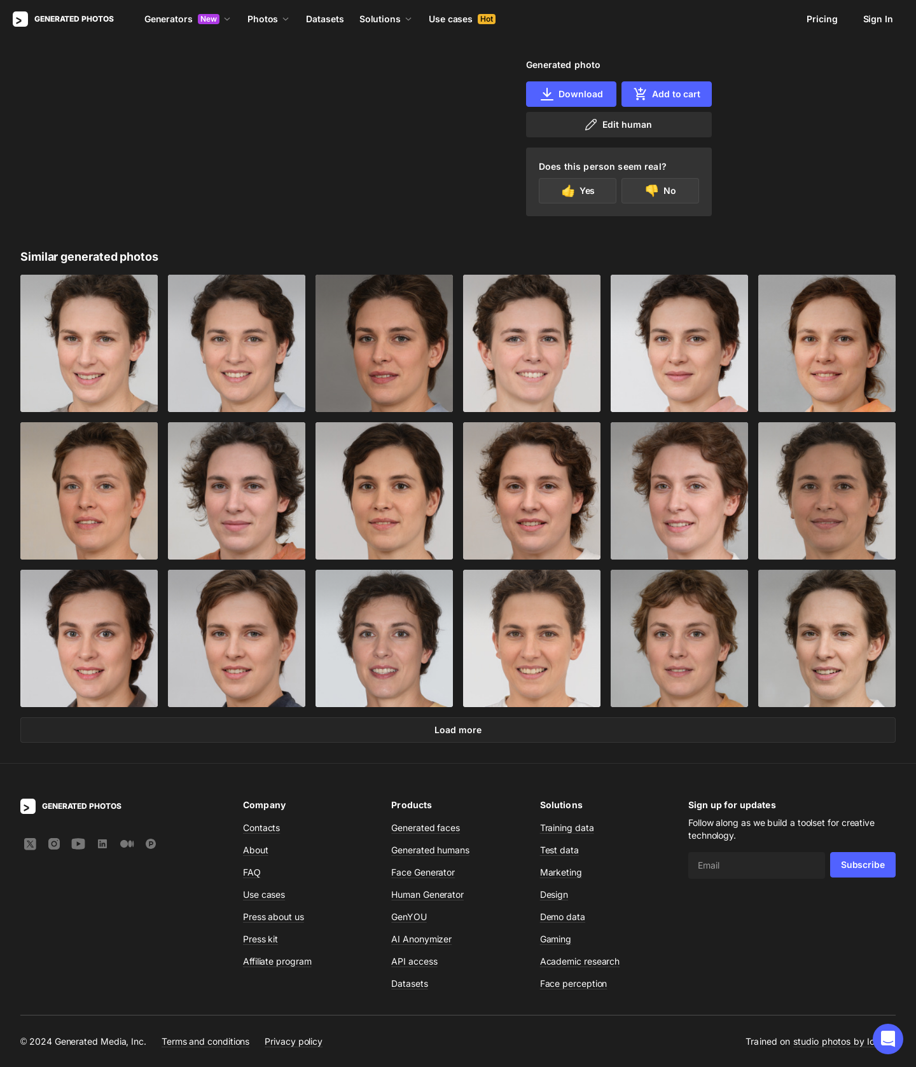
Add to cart (666, 94)
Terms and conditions (205, 1041)
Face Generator (423, 872)
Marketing (561, 872)
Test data (559, 849)
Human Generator (427, 894)
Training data (567, 827)
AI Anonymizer (421, 938)
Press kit (260, 938)
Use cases (462, 18)
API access (414, 961)
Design (554, 894)
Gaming (556, 938)
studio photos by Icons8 (844, 1041)
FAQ (252, 872)
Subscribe (863, 864)
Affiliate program (277, 961)
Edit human (617, 124)
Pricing (822, 18)
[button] (888, 1039)
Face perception (573, 983)
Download (570, 94)
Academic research (580, 961)
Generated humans (430, 849)
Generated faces (425, 827)
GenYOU (409, 916)
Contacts (261, 827)
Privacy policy (294, 1041)
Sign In (878, 18)
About (255, 849)
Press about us (273, 916)
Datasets (325, 18)
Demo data (562, 916)
